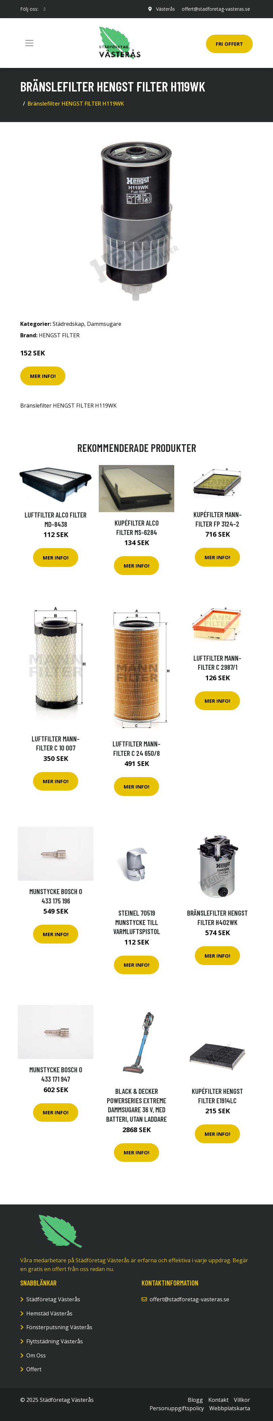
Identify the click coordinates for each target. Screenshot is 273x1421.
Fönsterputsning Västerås (59, 1327)
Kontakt (218, 1400)
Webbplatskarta (229, 1408)
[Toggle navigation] (29, 43)
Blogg (195, 1400)
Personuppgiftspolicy (177, 1408)
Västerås (165, 9)
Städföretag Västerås (53, 1299)
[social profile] (44, 9)
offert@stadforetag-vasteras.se (216, 9)
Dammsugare (104, 324)
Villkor (242, 1400)
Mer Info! (43, 376)
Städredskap (68, 324)
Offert (33, 1369)
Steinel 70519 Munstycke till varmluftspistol (136, 922)
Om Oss (36, 1355)
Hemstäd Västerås (49, 1313)
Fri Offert (229, 43)
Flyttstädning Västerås (54, 1341)
